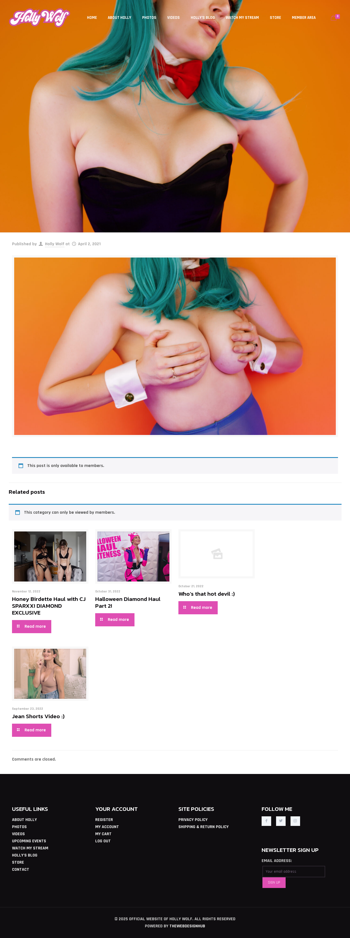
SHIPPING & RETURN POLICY (203, 827)
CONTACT (20, 869)
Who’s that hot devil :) (206, 593)
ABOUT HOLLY (24, 820)
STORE (18, 862)
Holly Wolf (54, 244)
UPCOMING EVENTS (29, 841)
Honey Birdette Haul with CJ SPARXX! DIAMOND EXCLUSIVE (49, 606)
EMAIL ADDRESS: (277, 861)
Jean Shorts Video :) (38, 716)
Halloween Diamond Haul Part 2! (127, 602)
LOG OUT (103, 841)
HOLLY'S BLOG (24, 855)
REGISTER (104, 820)
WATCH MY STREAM (30, 848)
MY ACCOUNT (107, 827)
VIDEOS (18, 834)
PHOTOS (19, 827)
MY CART (103, 834)
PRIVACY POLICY (193, 820)
